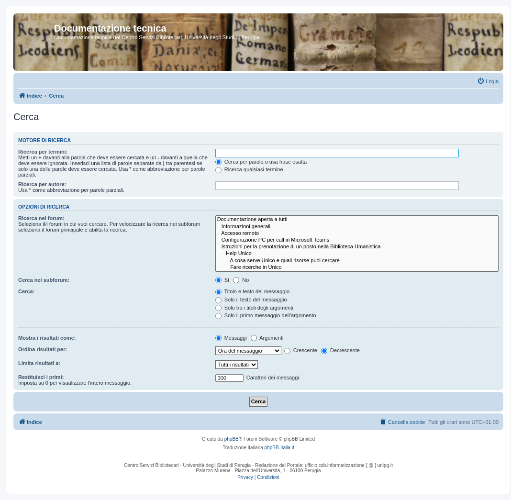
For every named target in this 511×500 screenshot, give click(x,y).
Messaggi (231, 338)
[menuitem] (488, 81)
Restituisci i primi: (41, 377)
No (241, 280)
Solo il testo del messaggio (251, 299)
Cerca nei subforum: (43, 280)
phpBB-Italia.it (279, 447)
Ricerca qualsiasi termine (249, 169)
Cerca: (26, 291)
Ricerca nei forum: (41, 218)
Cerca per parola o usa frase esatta (261, 162)
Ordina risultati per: (42, 349)
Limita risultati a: (39, 363)
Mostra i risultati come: (47, 338)
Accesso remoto (357, 233)
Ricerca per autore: (42, 184)
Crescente (300, 350)
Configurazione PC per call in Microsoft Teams (357, 240)
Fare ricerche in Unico (357, 267)
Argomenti (267, 338)
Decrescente (340, 350)
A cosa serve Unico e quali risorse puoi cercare (357, 260)
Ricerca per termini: (42, 152)
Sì (222, 280)
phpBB (231, 439)
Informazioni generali (357, 226)
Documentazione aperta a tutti (357, 219)
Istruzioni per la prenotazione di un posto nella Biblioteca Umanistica (357, 247)
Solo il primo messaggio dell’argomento (265, 315)
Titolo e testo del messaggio (252, 291)
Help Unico (357, 253)
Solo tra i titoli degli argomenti (254, 308)
